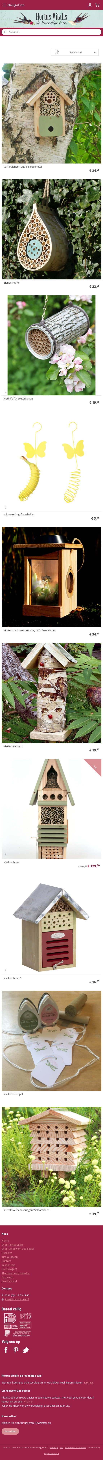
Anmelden (10, 1431)
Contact (6, 1261)
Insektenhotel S (12, 978)
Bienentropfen (11, 283)
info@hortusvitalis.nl (17, 1299)
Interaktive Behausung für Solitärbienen (26, 1210)
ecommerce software (75, 1447)
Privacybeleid (9, 1281)
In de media (8, 1265)
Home (5, 1240)
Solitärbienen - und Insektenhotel (22, 167)
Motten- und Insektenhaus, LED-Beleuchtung (29, 630)
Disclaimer (8, 1277)
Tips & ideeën (10, 1257)
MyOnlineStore (51, 1453)
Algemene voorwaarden (16, 1273)
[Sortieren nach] (75, 52)
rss (61, 1447)
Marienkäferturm (13, 746)
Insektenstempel (13, 1094)
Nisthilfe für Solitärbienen (18, 399)
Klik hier (88, 1382)
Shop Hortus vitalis (12, 1244)
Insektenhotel (11, 862)
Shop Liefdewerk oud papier (18, 1248)
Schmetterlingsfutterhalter (18, 514)
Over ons (7, 1253)
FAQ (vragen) (9, 1269)
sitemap (54, 1447)
